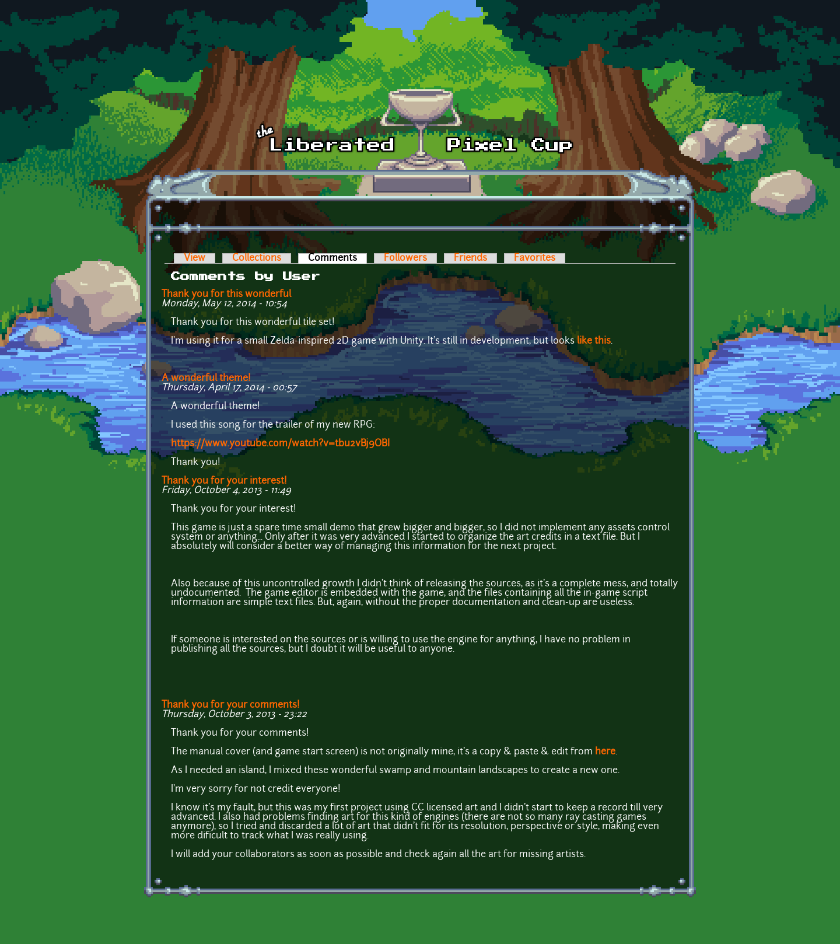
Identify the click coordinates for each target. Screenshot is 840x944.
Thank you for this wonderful (226, 294)
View (194, 258)
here (605, 752)
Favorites (534, 258)
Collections (256, 258)
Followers (405, 258)
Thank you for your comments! (231, 705)
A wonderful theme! (206, 378)
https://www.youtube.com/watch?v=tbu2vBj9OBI (280, 444)
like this (594, 341)
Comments (337, 258)
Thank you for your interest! (224, 481)
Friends (470, 258)
